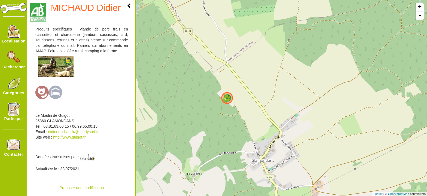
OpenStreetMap (398, 193)
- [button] (420, 15)
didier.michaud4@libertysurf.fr (73, 132)
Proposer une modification (82, 188)
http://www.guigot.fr (69, 137)
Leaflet (378, 193)
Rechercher (13, 60)
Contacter (13, 147)
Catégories (13, 85)
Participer (13, 111)
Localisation (14, 34)
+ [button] (420, 7)
